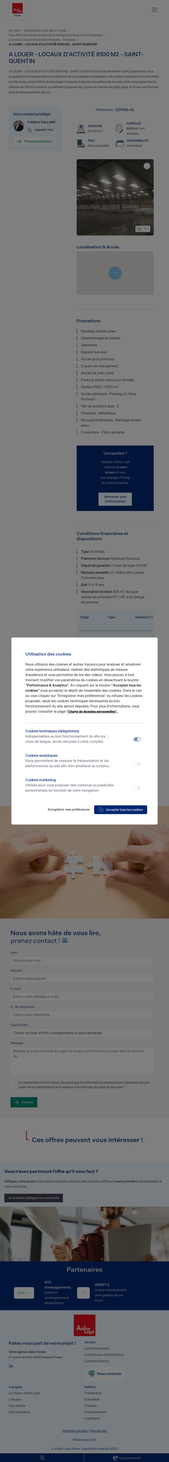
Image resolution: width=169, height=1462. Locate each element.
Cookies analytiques (69, 761)
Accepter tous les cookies (120, 809)
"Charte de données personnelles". (92, 712)
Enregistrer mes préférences (69, 809)
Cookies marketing (69, 785)
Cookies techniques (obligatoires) (69, 736)
